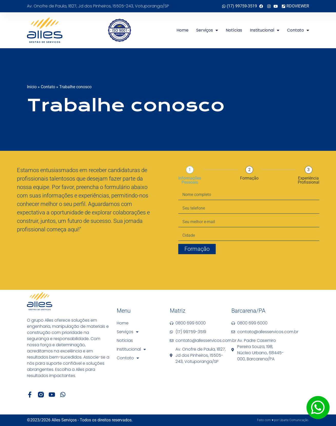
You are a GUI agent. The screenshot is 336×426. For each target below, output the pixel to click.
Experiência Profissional (308, 180)
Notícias (234, 30)
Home (182, 30)
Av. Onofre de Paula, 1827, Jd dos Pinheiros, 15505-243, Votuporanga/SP (98, 6)
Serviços (207, 30)
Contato (298, 30)
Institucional (264, 30)
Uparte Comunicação (294, 420)
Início (32, 86)
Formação (249, 178)
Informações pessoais (189, 180)
